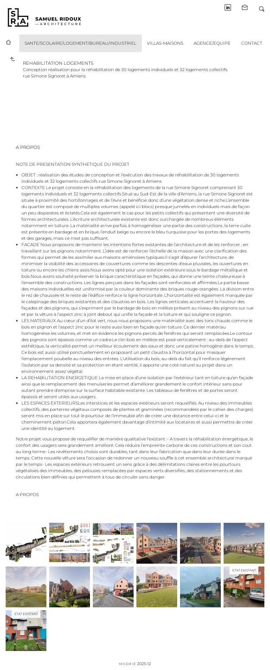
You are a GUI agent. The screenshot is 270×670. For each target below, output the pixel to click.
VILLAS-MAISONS (165, 43)
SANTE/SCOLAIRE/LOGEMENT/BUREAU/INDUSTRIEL (80, 43)
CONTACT (251, 43)
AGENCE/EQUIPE (212, 43)
